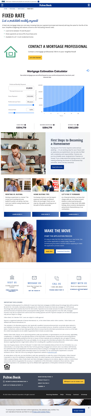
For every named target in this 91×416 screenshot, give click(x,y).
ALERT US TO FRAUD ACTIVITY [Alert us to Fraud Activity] (13, 385)
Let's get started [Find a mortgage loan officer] (35, 57)
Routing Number (52, 394)
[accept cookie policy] (78, 411)
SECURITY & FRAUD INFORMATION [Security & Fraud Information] (17, 381)
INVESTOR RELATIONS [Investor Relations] (45, 376)
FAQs (62, 394)
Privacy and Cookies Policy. (41, 412)
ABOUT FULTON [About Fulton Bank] (44, 383)
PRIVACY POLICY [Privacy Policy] (44, 380)
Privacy (68, 394)
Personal (12, 9)
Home (5, 9)
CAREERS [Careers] (41, 386)
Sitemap (84, 394)
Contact (76, 394)
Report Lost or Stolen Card (73, 381)
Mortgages (21, 9)
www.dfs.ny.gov (52, 352)
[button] (2, 5)
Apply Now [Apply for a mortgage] (49, 251)
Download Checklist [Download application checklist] (63, 251)
